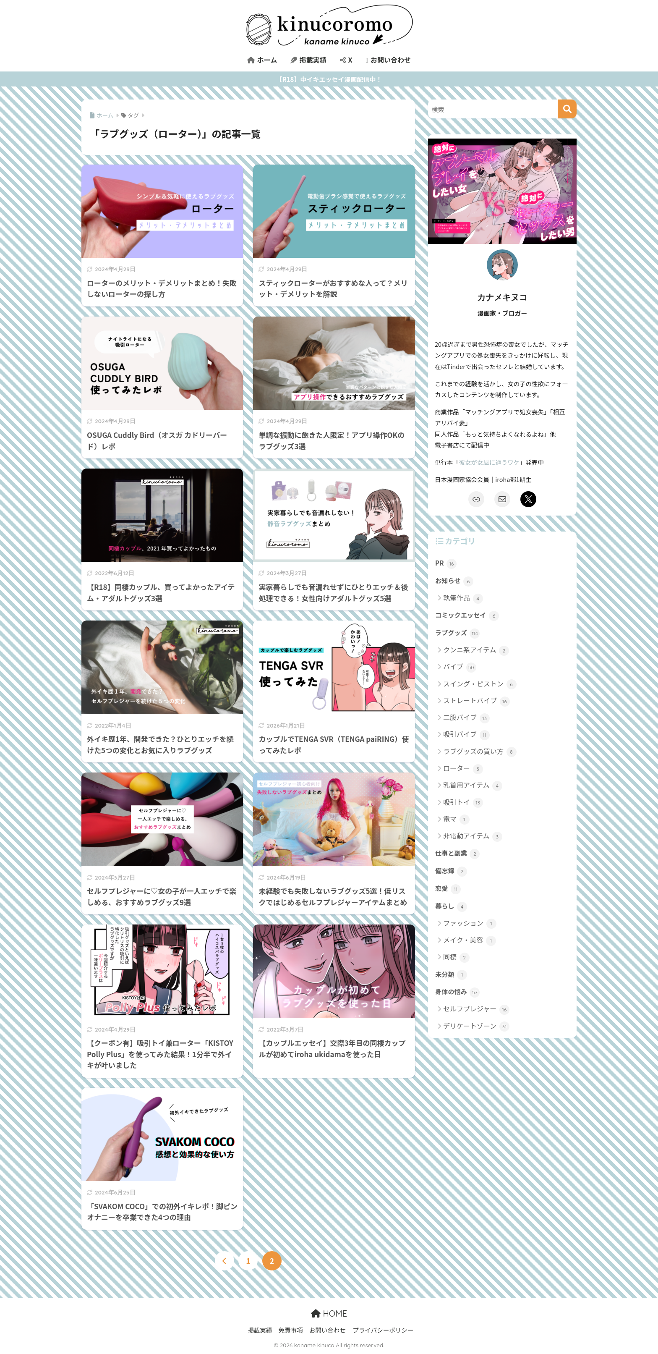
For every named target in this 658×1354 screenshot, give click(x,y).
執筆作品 (463, 598)
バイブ (459, 667)
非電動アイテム (472, 836)
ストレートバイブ (476, 701)
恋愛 (448, 888)
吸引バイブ (466, 734)
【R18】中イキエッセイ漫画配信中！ (329, 79)
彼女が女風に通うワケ (489, 462)
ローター (463, 768)
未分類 (451, 974)
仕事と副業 (457, 853)
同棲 (456, 957)
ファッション (469, 923)
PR (446, 563)
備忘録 (451, 871)
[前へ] (224, 1260)
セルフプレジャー (476, 1009)
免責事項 (290, 1329)
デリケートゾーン (476, 1026)
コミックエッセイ (467, 615)
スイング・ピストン (480, 684)
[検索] (567, 109)
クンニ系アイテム (476, 650)
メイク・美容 (469, 940)
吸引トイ (463, 802)
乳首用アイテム (472, 785)
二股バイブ (466, 717)
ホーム (262, 60)
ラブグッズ (457, 633)
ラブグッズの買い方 (480, 751)
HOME (329, 1313)
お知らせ (454, 581)
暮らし (451, 906)
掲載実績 (308, 60)
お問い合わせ (388, 60)
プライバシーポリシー (382, 1329)
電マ (456, 819)
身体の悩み (457, 992)
